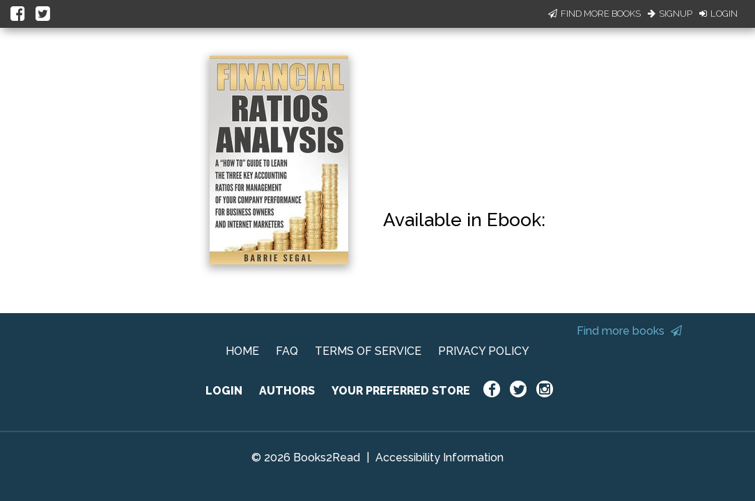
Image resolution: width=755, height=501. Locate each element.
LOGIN (223, 390)
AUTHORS (287, 390)
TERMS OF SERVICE (368, 351)
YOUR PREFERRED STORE (401, 390)
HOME (242, 351)
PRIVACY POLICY (483, 351)
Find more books (629, 330)
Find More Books (594, 13)
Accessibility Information (439, 457)
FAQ (287, 351)
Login (718, 13)
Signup (670, 13)
